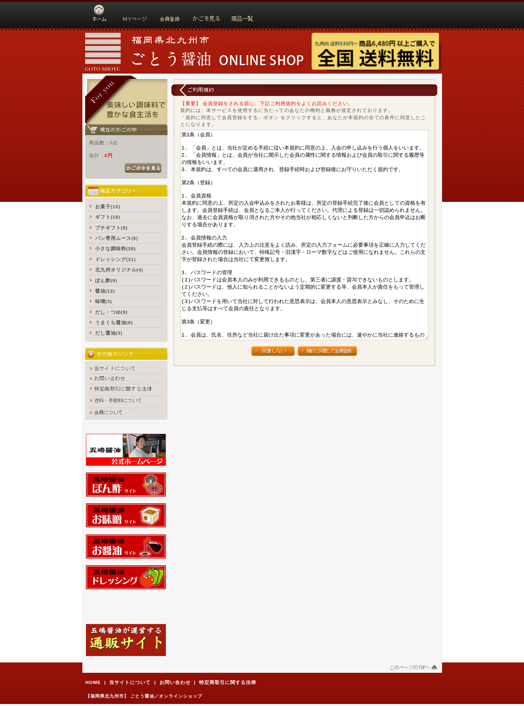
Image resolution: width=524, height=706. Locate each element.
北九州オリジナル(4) (119, 269)
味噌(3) (103, 301)
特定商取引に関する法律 (227, 682)
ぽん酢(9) (106, 280)
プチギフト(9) (111, 227)
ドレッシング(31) (115, 259)
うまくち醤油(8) (114, 322)
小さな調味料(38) (115, 248)
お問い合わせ (175, 682)
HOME (93, 682)
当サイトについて (130, 682)
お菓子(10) (108, 206)
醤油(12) (105, 290)
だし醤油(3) (109, 332)
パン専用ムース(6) (116, 238)
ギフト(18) (108, 216)
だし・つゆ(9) (111, 312)
